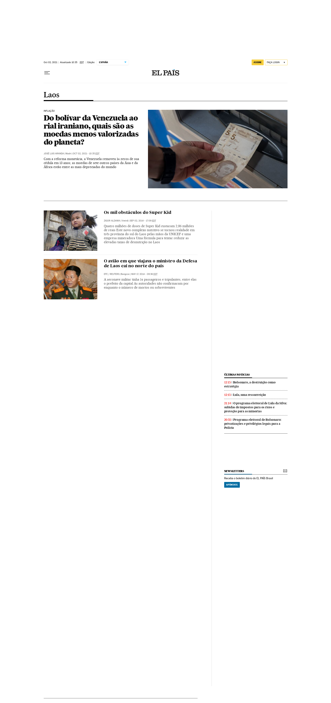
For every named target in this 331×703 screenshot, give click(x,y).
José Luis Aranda (54, 153)
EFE (106, 274)
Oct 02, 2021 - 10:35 (86, 153)
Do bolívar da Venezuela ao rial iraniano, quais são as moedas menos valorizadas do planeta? (91, 130)
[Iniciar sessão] (276, 62)
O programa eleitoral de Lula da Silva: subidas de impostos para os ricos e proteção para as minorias (255, 407)
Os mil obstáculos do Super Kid (137, 213)
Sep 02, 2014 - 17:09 (143, 220)
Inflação (49, 111)
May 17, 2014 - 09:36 (144, 274)
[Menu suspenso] (47, 72)
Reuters (114, 274)
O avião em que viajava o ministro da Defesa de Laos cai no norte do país (150, 263)
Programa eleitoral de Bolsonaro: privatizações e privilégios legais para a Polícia (253, 424)
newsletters (234, 471)
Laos (51, 95)
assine (258, 62)
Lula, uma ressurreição (249, 395)
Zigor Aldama (112, 220)
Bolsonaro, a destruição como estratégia (250, 384)
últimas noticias (237, 374)
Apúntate (232, 484)
